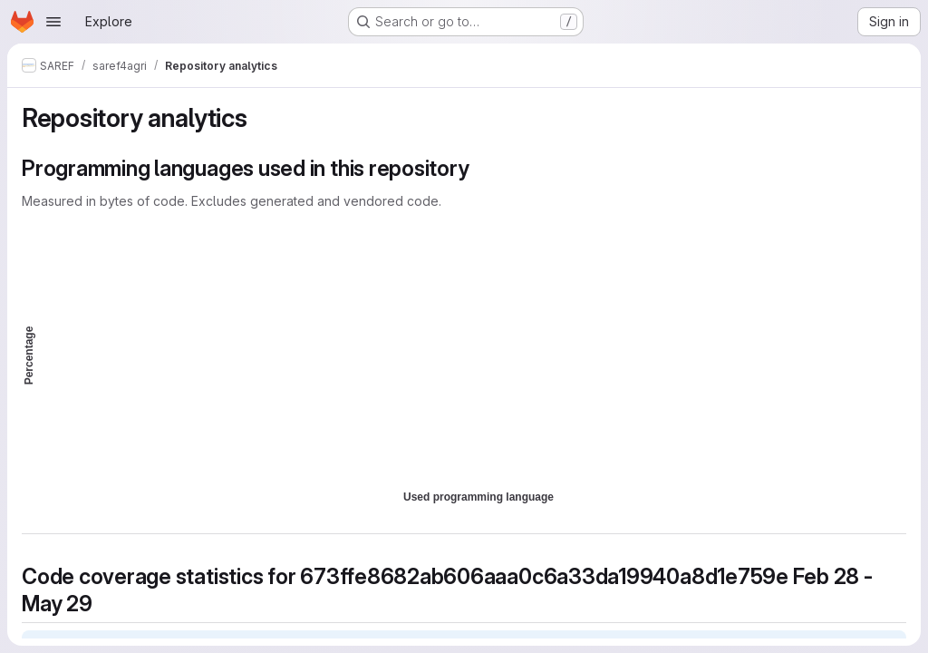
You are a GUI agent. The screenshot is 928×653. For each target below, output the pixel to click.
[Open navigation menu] (53, 21)
